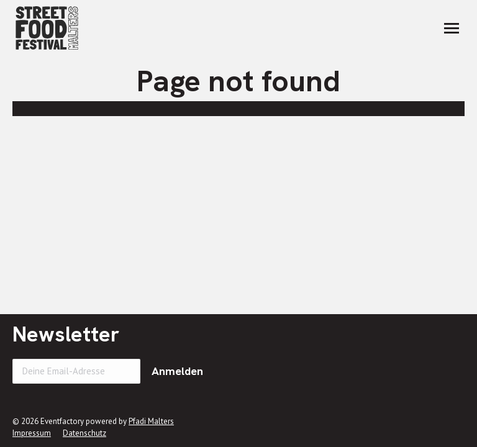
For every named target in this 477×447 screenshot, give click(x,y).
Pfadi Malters (151, 421)
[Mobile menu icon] (451, 28)
